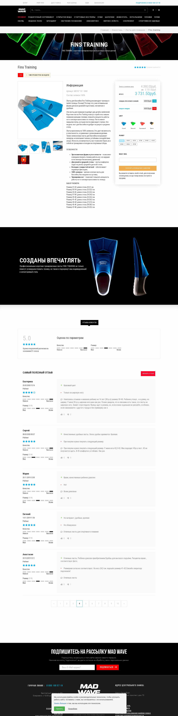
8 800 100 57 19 (54, 685)
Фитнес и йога (111, 21)
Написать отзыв (148, 373)
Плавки (148, 17)
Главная (105, 30)
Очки (100, 17)
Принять (59, 709)
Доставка (56, 3)
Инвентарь (122, 17)
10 (118, 603)
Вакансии (99, 3)
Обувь (21, 21)
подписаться (106, 667)
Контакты (58, 714)
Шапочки (109, 17)
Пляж (157, 17)
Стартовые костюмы (84, 17)
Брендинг (51, 21)
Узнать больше (60, 703)
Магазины (71, 3)
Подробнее (72, 709)
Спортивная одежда (149, 21)
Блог (25, 3)
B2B (87, 3)
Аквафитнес (92, 21)
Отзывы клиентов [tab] (89, 322)
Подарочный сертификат (41, 17)
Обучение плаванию (71, 21)
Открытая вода (64, 17)
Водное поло (35, 21)
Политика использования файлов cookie (133, 713)
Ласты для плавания (135, 30)
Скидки (22, 17)
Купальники (136, 17)
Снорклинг (128, 21)
